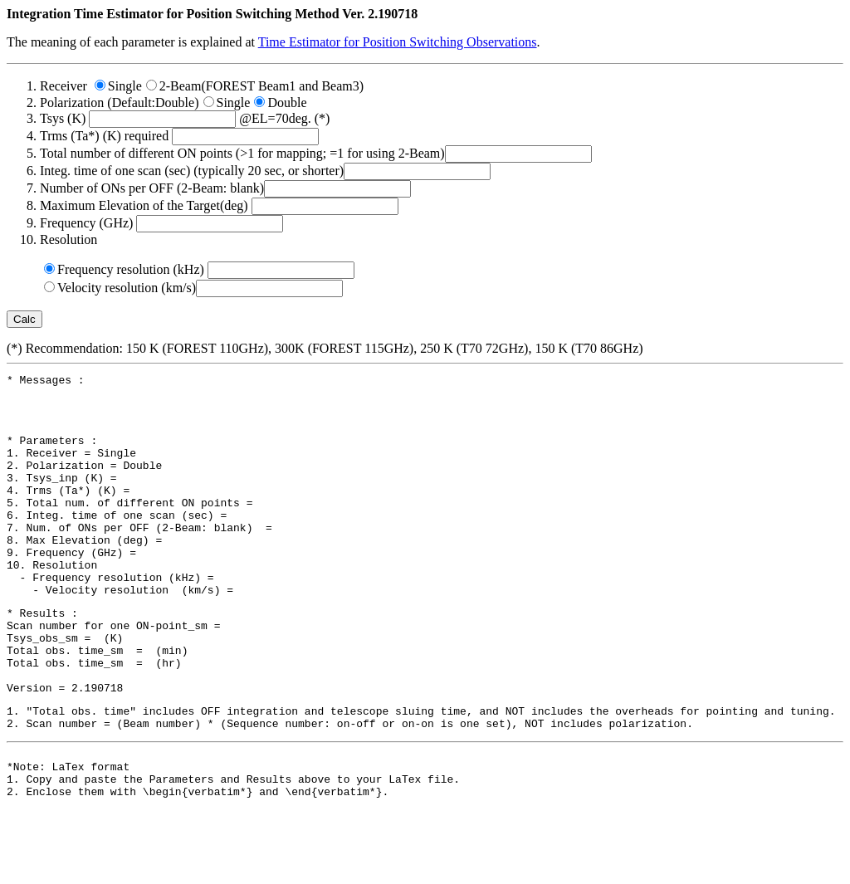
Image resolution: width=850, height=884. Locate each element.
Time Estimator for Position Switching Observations (397, 42)
